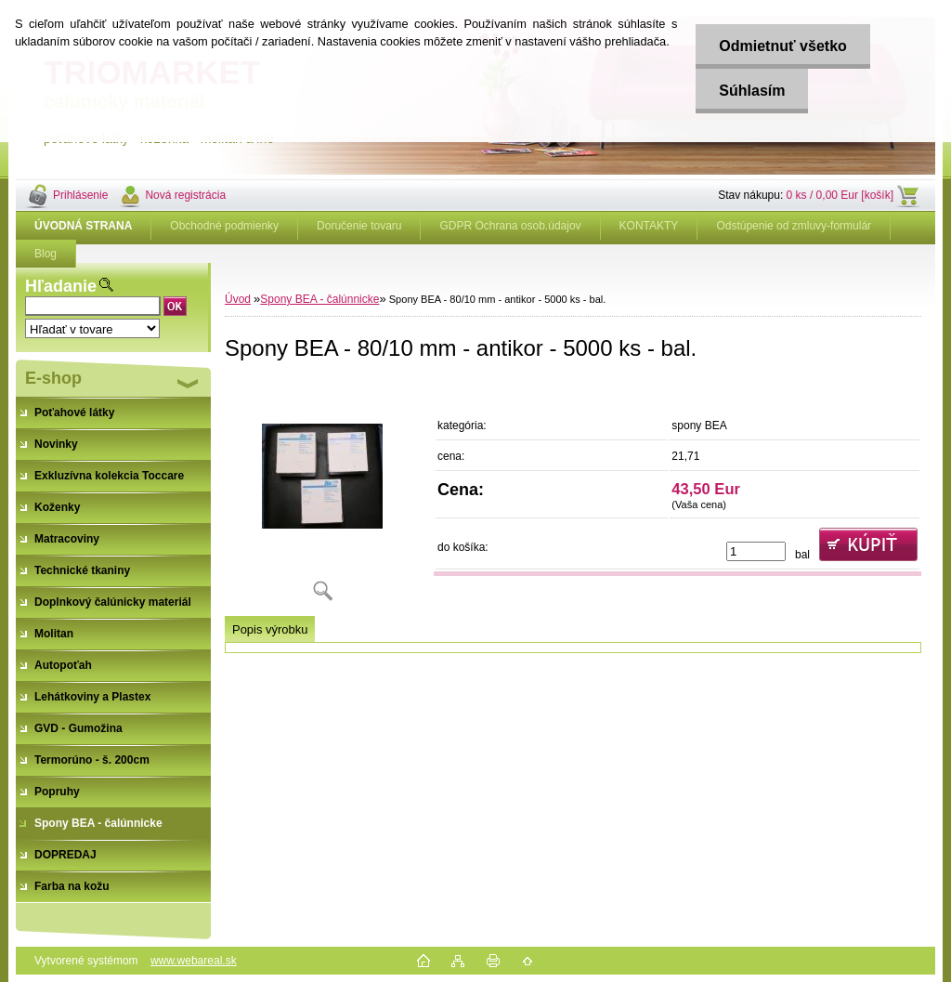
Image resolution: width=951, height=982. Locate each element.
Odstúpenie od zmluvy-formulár (793, 225)
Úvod (238, 299)
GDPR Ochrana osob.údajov (509, 225)
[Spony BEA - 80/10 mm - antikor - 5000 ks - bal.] (322, 496)
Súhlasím (752, 90)
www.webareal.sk (193, 960)
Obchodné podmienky (224, 225)
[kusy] (756, 551)
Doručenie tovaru (359, 225)
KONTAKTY (649, 225)
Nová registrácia (185, 195)
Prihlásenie (80, 195)
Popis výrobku (269, 629)
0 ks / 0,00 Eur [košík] (840, 195)
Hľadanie (61, 286)
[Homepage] (83, 226)
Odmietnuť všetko (782, 46)
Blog (45, 253)
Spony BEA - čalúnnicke (319, 299)
